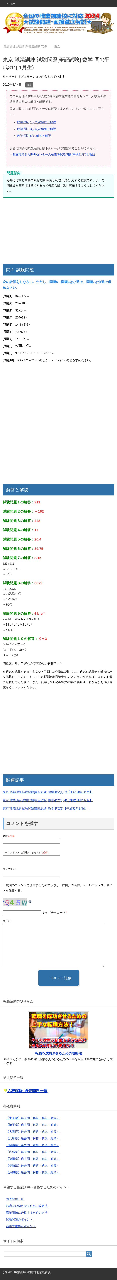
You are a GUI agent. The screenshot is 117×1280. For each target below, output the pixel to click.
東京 (29, 84)
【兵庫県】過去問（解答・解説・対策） (32, 1138)
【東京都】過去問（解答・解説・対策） (32, 1118)
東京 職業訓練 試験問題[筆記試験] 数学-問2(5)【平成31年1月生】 (46, 808)
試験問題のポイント (19, 1219)
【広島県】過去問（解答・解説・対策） (32, 1152)
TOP (25, 46)
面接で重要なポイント (21, 1226)
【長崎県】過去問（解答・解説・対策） (32, 1165)
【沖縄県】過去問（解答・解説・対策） (32, 1172)
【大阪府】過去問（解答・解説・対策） (32, 1131)
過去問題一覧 (15, 1199)
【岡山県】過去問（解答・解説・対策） (32, 1145)
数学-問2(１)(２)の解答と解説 (36, 122)
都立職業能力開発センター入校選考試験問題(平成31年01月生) (54, 154)
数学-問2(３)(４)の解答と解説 (36, 128)
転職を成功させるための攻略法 (58, 1053)
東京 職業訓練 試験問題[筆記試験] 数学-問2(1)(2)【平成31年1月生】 (48, 792)
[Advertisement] (58, 231)
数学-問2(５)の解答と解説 (34, 135)
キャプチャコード (54, 912)
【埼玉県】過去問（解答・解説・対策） (32, 1124)
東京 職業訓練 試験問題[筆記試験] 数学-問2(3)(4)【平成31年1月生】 (48, 800)
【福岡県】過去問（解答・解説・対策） (32, 1158)
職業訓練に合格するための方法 (27, 1212)
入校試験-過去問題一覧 (27, 1091)
